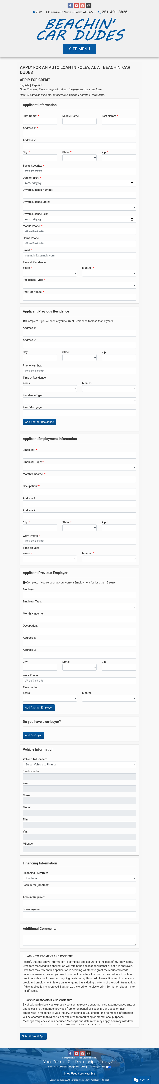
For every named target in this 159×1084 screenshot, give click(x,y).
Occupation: (30, 486)
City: (25, 152)
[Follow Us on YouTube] (76, 5)
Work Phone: (31, 535)
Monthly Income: (33, 474)
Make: (26, 795)
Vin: (25, 831)
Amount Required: (34, 897)
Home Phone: (31, 238)
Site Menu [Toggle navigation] (79, 48)
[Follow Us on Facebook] (70, 5)
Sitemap (84, 1067)
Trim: (26, 819)
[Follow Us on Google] (82, 5)
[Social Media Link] (88, 5)
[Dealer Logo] (79, 29)
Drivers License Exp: (35, 213)
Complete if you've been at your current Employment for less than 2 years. (69, 582)
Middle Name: (71, 115)
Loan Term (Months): (36, 885)
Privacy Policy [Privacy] (91, 1058)
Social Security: (32, 165)
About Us (71, 1058)
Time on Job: (31, 547)
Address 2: (29, 140)
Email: (26, 250)
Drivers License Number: (38, 189)
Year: (26, 783)
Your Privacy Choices (99, 1067)
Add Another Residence (39, 421)
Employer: (29, 449)
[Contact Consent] (24, 1000)
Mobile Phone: (32, 225)
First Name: (30, 115)
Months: (87, 267)
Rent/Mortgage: (32, 291)
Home (64, 1058)
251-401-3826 (115, 12)
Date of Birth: (31, 177)
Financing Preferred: (35, 872)
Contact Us (80, 1058)
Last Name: (109, 115)
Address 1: (29, 128)
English (24, 85)
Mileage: (28, 843)
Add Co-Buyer (33, 735)
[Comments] (79, 940)
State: (66, 152)
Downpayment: (32, 909)
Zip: (104, 152)
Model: (27, 807)
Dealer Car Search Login (57, 1067)
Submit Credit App (33, 1036)
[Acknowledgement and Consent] (24, 956)
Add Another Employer (39, 707)
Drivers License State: (36, 201)
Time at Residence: (34, 262)
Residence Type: (33, 279)
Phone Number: (32, 365)
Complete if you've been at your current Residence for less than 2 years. (68, 321)
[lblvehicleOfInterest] (79, 764)
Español (37, 85)
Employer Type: (32, 461)
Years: (27, 267)
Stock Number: (32, 771)
